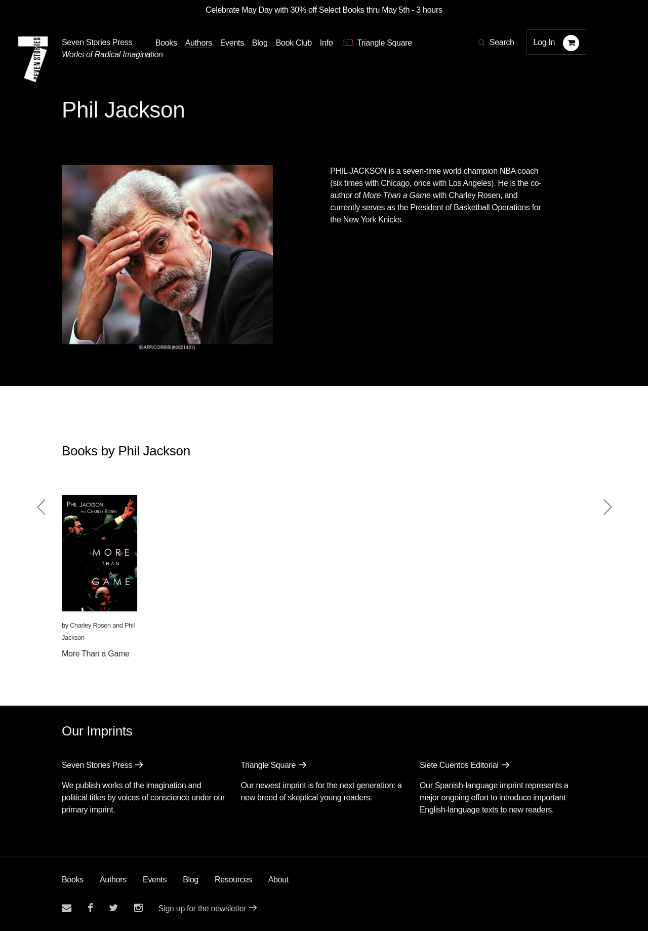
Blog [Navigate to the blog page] (260, 42)
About (278, 879)
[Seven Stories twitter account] (113, 908)
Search (502, 42)
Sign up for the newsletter (202, 908)
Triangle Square (268, 765)
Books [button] (166, 42)
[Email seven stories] (66, 908)
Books (73, 879)
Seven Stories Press (97, 42)
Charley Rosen (90, 625)
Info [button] (326, 42)
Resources (233, 879)
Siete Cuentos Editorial (459, 765)
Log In (544, 42)
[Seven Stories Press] (33, 59)
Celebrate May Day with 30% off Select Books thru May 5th (308, 10)
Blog (190, 879)
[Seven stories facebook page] (90, 908)
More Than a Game (96, 653)
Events (155, 879)
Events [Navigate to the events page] (232, 42)
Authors (113, 879)
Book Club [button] (294, 42)
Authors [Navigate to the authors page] (198, 42)
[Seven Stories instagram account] (138, 908)
